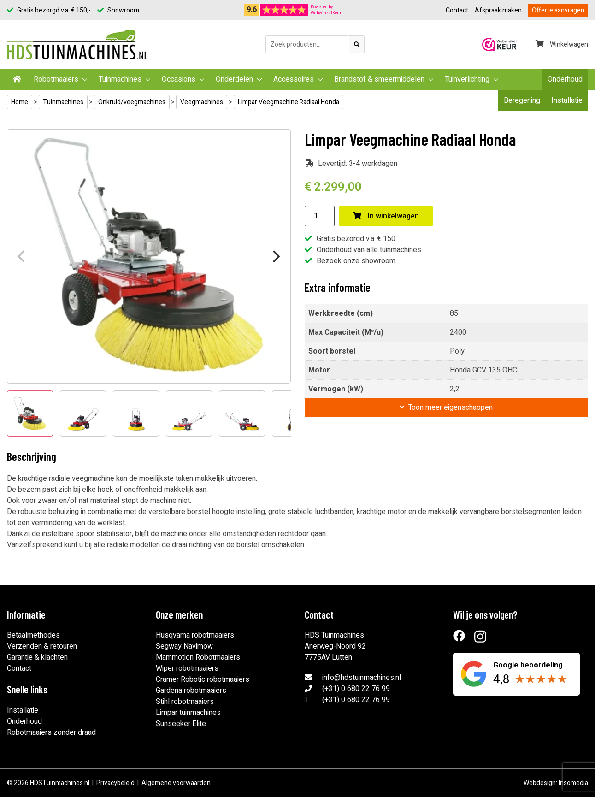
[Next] (275, 256)
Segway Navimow (184, 646)
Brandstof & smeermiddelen (379, 79)
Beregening (522, 100)
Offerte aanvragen (558, 10)
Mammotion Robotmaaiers (198, 657)
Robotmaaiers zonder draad (51, 732)
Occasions (178, 79)
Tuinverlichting (467, 79)
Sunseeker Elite (181, 723)
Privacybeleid (115, 783)
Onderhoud (565, 79)
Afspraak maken (498, 10)
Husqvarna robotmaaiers (195, 635)
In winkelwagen (386, 216)
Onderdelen (234, 79)
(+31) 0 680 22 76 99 (356, 688)
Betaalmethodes (33, 635)
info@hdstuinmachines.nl (361, 677)
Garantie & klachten (37, 657)
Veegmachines (201, 102)
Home (19, 102)
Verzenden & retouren (42, 646)
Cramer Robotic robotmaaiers (202, 679)
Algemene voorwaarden (176, 783)
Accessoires (293, 79)
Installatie (567, 100)
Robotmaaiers (56, 79)
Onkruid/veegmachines (131, 102)
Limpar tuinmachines (188, 712)
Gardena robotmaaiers (191, 690)
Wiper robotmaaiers (187, 668)
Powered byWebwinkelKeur (326, 10)
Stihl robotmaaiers (185, 701)
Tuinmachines (120, 79)
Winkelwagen (562, 44)
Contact (457, 10)
